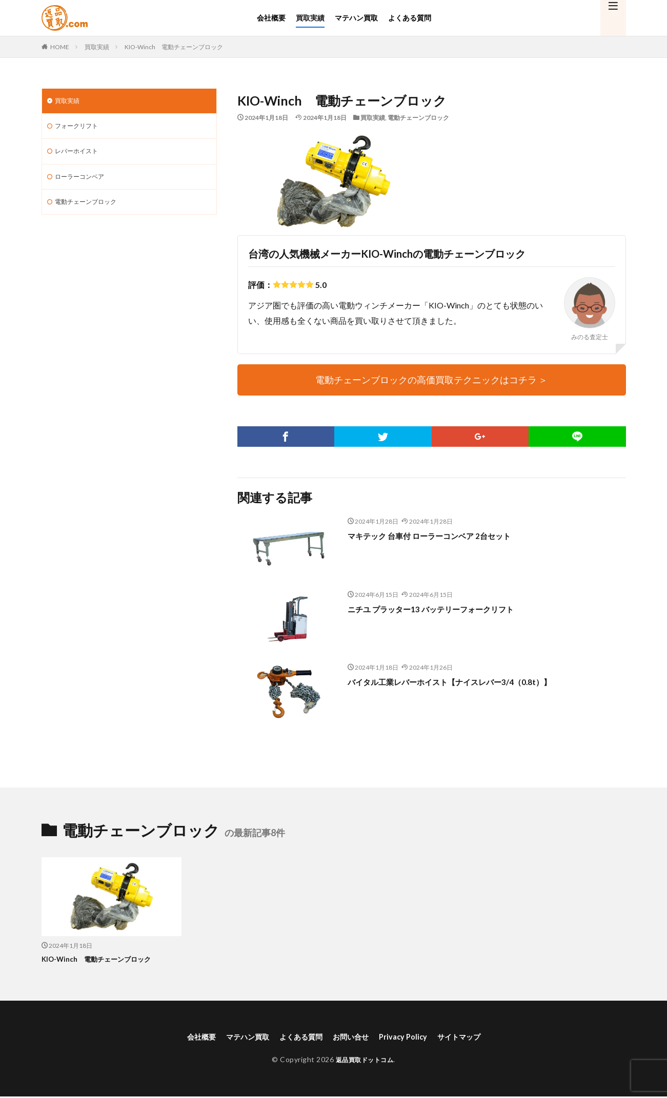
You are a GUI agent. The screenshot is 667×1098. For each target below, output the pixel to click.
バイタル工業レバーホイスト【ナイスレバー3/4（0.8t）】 (469, 681)
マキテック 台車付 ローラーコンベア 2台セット (445, 535)
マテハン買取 (356, 17)
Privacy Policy (410, 1037)
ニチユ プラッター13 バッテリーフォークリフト (446, 608)
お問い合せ (353, 1037)
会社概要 (271, 17)
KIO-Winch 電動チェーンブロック (174, 47)
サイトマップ (472, 1037)
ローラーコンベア (83, 181)
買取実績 (310, 17)
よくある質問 (409, 17)
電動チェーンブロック (418, 117)
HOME (59, 47)
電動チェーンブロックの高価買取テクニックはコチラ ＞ (431, 379)
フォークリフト (80, 128)
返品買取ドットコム (364, 1060)
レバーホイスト (80, 155)
